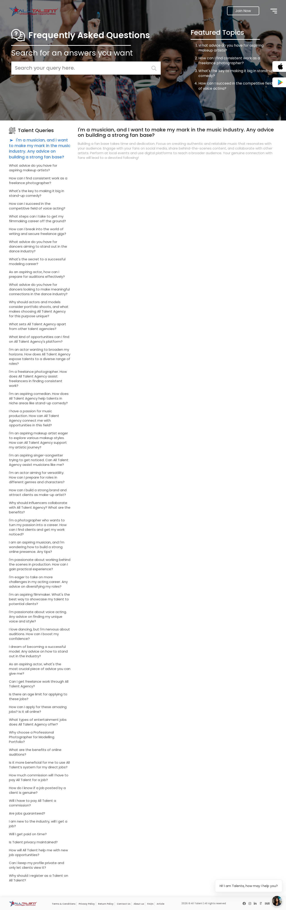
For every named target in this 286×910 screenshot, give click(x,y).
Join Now (243, 10)
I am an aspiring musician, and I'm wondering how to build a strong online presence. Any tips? (36, 547)
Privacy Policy (87, 904)
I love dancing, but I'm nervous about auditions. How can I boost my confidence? (39, 634)
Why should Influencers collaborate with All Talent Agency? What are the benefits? (39, 507)
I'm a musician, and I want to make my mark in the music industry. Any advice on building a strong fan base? (39, 148)
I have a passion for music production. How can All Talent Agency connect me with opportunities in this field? (34, 418)
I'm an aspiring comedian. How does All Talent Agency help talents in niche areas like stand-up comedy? (39, 398)
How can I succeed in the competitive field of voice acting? (235, 86)
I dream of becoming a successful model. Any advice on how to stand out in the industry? (38, 651)
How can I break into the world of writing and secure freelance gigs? (37, 231)
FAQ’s (150, 904)
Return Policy (106, 904)
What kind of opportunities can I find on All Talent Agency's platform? (39, 339)
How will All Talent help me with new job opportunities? (38, 852)
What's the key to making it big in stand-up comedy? (236, 73)
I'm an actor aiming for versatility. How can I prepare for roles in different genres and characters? (37, 477)
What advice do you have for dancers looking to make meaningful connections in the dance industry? (39, 289)
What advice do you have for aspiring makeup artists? (230, 48)
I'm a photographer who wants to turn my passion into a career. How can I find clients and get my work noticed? (38, 527)
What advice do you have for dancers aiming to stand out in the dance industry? (38, 246)
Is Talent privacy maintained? (33, 842)
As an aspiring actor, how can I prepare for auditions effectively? (37, 274)
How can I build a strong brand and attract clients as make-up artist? (38, 492)
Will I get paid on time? (28, 834)
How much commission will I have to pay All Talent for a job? (38, 777)
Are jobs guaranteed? (27, 813)
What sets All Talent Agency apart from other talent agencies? (37, 326)
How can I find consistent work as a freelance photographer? (229, 61)
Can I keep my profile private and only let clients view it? (36, 865)
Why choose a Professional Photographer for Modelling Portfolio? (31, 737)
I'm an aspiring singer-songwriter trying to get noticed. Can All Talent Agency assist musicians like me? (38, 460)
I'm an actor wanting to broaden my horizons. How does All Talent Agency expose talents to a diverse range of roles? (39, 356)
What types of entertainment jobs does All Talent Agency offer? (38, 722)
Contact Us (123, 904)
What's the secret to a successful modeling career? (37, 261)
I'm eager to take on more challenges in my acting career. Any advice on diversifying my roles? (38, 582)
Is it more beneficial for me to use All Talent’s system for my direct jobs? (39, 764)
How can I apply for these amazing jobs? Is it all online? (38, 709)
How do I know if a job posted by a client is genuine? (37, 790)
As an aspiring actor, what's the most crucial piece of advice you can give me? (39, 669)
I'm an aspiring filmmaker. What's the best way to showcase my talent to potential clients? (39, 599)
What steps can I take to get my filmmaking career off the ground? (37, 218)
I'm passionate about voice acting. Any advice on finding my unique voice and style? (38, 616)
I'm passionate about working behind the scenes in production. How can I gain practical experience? (39, 564)
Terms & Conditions (63, 904)
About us (139, 904)
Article (160, 904)
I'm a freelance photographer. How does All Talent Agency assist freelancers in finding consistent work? (38, 378)
